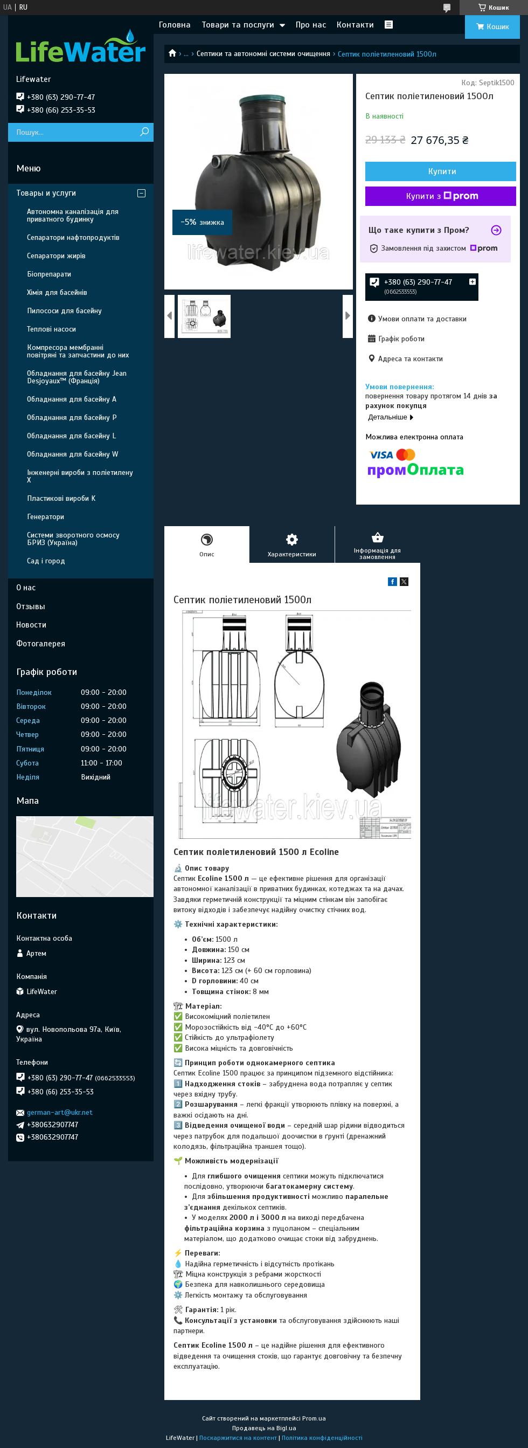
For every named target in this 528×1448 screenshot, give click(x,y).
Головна (175, 24)
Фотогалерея (40, 644)
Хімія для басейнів (57, 292)
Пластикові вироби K (61, 498)
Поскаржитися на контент (238, 1438)
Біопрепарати (49, 274)
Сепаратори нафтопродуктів (73, 237)
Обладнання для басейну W (72, 454)
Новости (31, 625)
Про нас (311, 24)
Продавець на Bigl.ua (264, 1428)
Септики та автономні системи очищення (263, 53)
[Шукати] (144, 132)
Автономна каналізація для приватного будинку (73, 215)
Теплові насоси (51, 329)
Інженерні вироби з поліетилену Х (80, 476)
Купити (442, 171)
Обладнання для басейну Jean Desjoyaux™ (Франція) (77, 377)
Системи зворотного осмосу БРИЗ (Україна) (73, 538)
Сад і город (46, 561)
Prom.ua (314, 1418)
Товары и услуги (46, 193)
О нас (26, 587)
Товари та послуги (238, 24)
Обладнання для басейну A (71, 399)
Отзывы (30, 606)
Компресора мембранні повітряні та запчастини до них (78, 351)
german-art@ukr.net (60, 1112)
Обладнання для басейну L (71, 435)
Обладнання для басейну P (72, 417)
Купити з (442, 196)
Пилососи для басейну (64, 310)
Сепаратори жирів (56, 255)
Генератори (45, 516)
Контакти (355, 24)
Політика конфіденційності (322, 1438)
